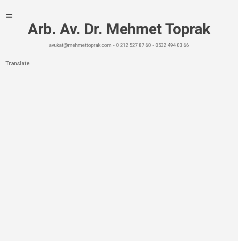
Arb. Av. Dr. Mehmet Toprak (119, 29)
